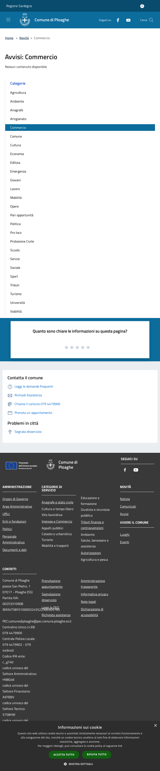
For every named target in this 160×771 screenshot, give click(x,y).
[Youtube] (126, 20)
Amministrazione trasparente (93, 583)
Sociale (15, 267)
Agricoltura (18, 92)
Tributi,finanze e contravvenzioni (92, 524)
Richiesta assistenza (56, 614)
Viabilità (16, 311)
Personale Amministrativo (13, 539)
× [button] (155, 725)
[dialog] (80, 746)
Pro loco (15, 232)
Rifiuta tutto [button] (97, 754)
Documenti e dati (14, 549)
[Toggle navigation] (8, 19)
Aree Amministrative (17, 506)
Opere (14, 206)
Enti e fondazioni (14, 521)
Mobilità (16, 197)
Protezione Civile (22, 241)
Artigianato (18, 118)
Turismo (15, 293)
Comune (16, 136)
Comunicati (128, 506)
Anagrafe (16, 110)
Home (9, 37)
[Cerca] (151, 20)
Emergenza (18, 171)
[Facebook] (116, 20)
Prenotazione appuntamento (52, 583)
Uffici (6, 513)
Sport (14, 276)
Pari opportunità (21, 215)
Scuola (15, 250)
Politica (15, 223)
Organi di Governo (15, 498)
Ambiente (17, 101)
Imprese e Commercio (57, 521)
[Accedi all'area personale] (142, 6)
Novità (24, 37)
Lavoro (15, 188)
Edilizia (15, 162)
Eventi (124, 541)
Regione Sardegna (19, 5)
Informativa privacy (94, 594)
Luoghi (125, 534)
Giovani (15, 180)
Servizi (15, 258)
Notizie (125, 498)
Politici (7, 528)
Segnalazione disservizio (51, 597)
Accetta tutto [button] (64, 754)
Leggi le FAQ (50, 607)
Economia (17, 153)
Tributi (14, 285)
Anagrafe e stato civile (57, 502)
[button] (80, 764)
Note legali (88, 601)
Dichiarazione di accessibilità (92, 612)
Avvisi (124, 513)
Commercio (18, 127)
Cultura (15, 145)
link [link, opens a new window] (120, 746)
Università (17, 302)
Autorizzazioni (91, 552)
